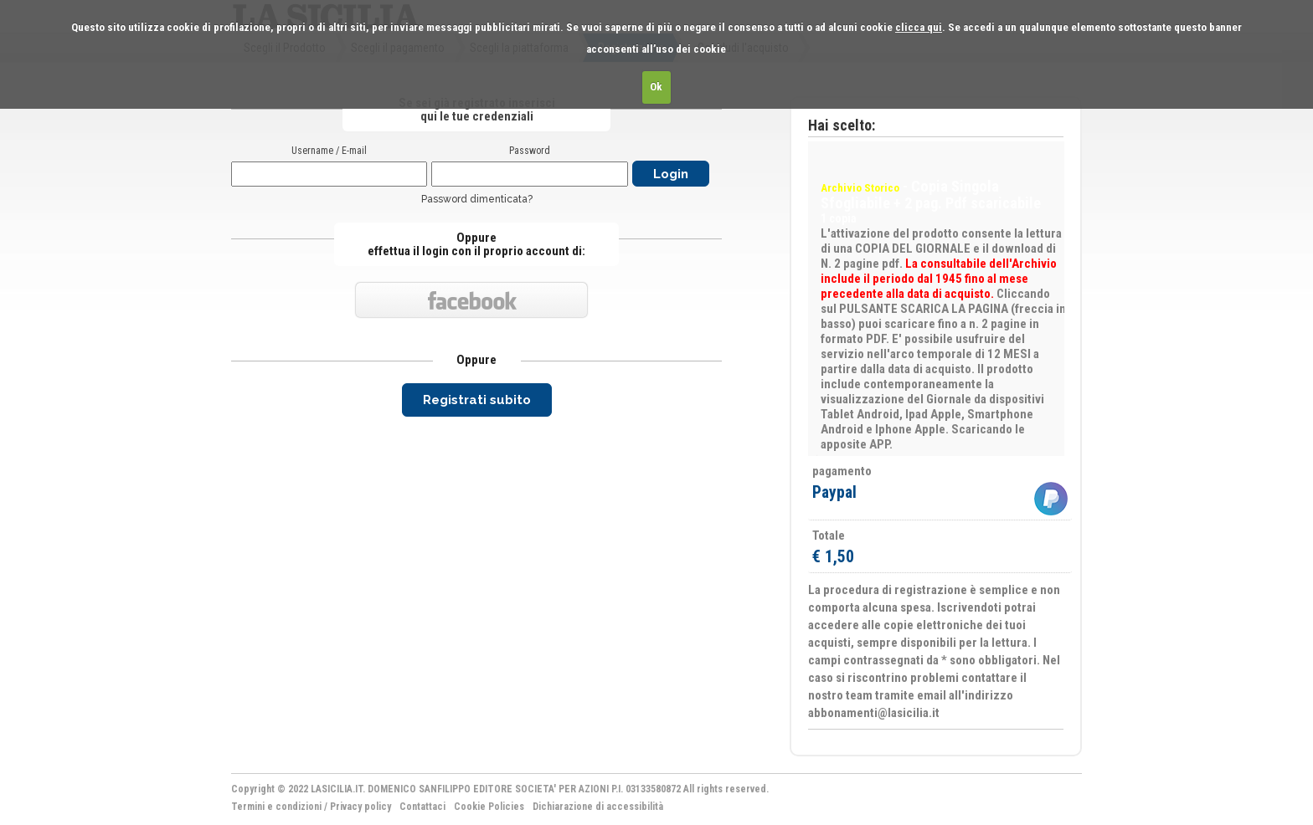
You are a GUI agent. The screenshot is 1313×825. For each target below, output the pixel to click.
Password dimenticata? (477, 199)
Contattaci (422, 806)
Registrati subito (477, 399)
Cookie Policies (489, 806)
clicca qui (918, 27)
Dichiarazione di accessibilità (598, 806)
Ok (656, 86)
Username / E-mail (329, 150)
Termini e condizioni (276, 806)
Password (529, 150)
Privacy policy (360, 806)
